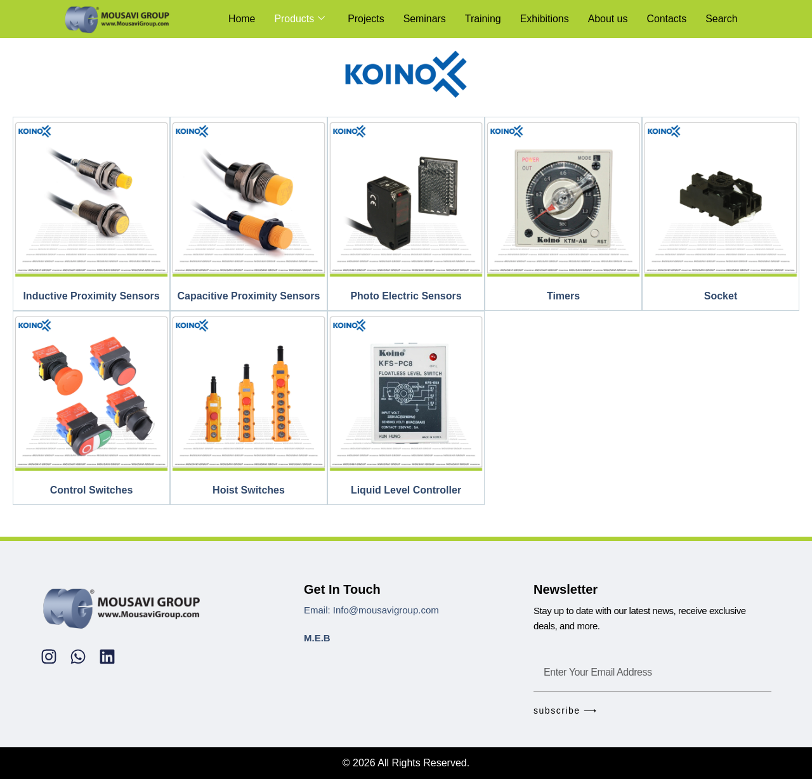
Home (240, 18)
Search (721, 18)
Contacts (666, 18)
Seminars (423, 18)
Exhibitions (543, 18)
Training (482, 18)
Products (298, 18)
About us (607, 18)
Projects (364, 18)
